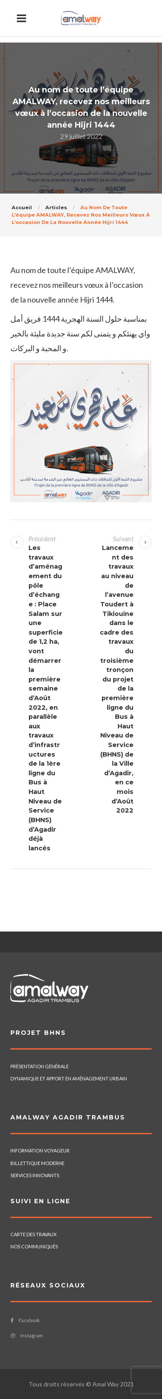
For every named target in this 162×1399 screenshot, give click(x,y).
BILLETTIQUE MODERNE (37, 1163)
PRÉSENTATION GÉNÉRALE (39, 1066)
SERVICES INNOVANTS (34, 1175)
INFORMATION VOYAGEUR (40, 1150)
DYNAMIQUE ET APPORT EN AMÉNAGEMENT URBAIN (68, 1078)
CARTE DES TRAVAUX (33, 1234)
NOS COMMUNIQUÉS (34, 1246)
